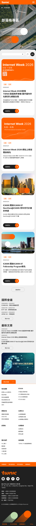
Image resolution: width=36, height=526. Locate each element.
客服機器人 (22, 524)
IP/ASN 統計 (21, 399)
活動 (5, 84)
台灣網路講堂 (22, 414)
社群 (10, 84)
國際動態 (20, 431)
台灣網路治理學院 (23, 419)
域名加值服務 (5, 397)
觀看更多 (18, 290)
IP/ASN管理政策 (23, 397)
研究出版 (20, 434)
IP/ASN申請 (13, 524)
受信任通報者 (5, 419)
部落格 (4, 425)
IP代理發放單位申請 (23, 394)
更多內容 (7, 318)
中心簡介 (4, 443)
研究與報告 (20, 464)
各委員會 (4, 448)
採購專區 (4, 464)
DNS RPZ (4, 416)
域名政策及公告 (6, 400)
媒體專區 (27, 464)
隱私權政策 (12, 464)
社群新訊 (20, 429)
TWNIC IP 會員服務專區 (25, 443)
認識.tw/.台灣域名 (6, 392)
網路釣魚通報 (5, 414)
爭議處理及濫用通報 (7, 402)
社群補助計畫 (22, 417)
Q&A (3, 404)
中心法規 (4, 454)
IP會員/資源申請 (22, 392)
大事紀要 (4, 451)
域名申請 (4, 394)
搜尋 (32, 54)
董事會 (3, 446)
